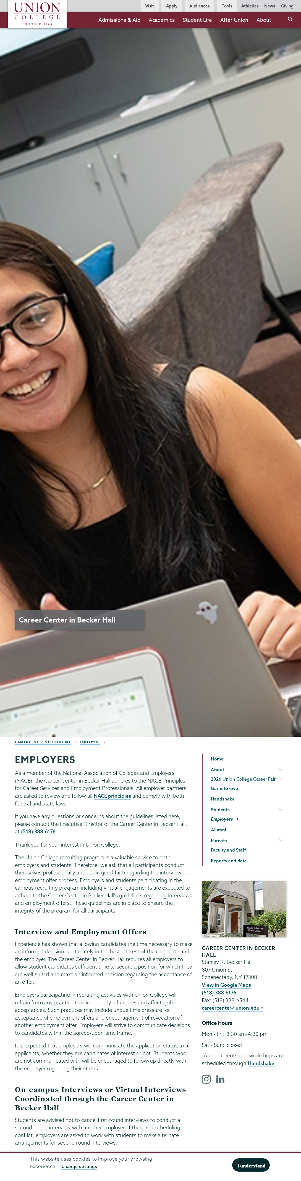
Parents (219, 840)
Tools (227, 6)
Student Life (197, 20)
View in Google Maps (227, 984)
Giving (287, 6)
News (269, 6)
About (263, 20)
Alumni (218, 829)
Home (217, 759)
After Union (234, 20)
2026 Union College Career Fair (243, 779)
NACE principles (113, 795)
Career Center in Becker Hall (43, 742)
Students (220, 809)
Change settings (80, 1166)
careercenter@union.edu (233, 1007)
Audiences (199, 6)
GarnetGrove (224, 788)
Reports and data (229, 860)
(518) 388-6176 (39, 831)
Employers (91, 742)
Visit (149, 6)
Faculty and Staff (228, 850)
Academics (162, 20)
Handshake (223, 799)
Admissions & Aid (119, 20)
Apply (171, 6)
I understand (251, 1166)
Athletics (249, 6)
